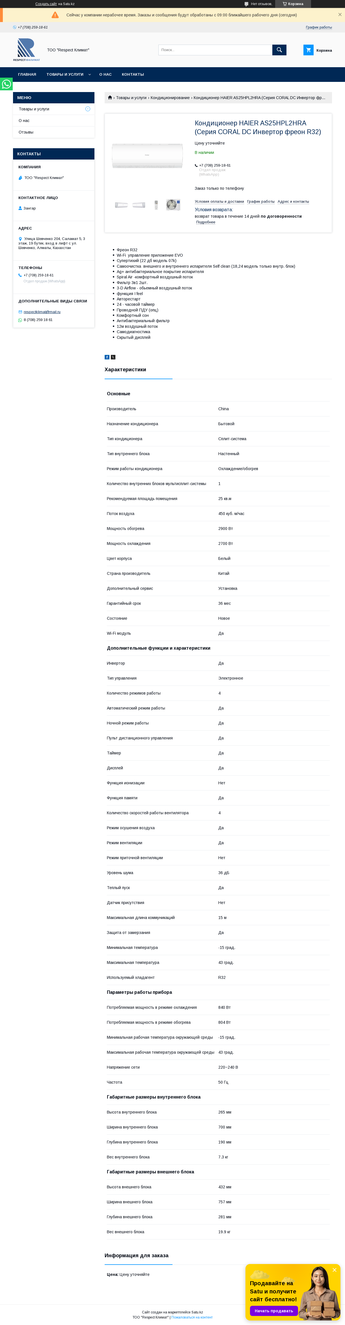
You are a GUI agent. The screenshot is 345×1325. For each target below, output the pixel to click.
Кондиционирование (170, 97)
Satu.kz (197, 1312)
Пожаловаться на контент (192, 1317)
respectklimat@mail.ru (42, 312)
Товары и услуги (64, 74)
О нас (105, 74)
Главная (27, 74)
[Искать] (279, 50)
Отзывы (26, 132)
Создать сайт (46, 4)
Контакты (133, 74)
